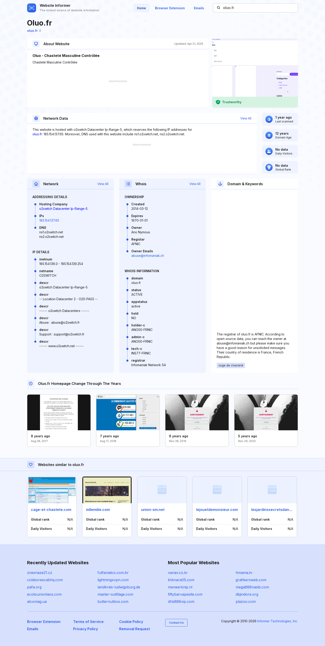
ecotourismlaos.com (44, 594)
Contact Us (176, 622)
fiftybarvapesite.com (185, 594)
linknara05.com (181, 580)
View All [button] (245, 118)
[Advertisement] (117, 94)
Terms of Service (88, 621)
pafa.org (34, 587)
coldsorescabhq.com (45, 580)
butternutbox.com (113, 601)
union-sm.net (153, 509)
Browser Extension (170, 8)
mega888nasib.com (252, 587)
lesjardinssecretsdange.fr (274, 509)
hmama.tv (244, 572)
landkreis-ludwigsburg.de (119, 587)
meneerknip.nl (180, 587)
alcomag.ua (37, 601)
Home (141, 8)
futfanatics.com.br (113, 572)
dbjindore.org (247, 594)
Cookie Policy (131, 621)
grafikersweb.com (251, 580)
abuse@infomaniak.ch (147, 255)
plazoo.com (246, 601)
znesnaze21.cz (39, 572)
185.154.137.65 (49, 220)
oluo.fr (34, 31)
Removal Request (134, 629)
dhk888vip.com (181, 601)
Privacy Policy (85, 629)
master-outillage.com (115, 594)
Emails (199, 8)
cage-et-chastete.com (51, 509)
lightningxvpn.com (113, 580)
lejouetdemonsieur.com (217, 509)
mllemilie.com (98, 509)
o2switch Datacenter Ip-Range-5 (63, 209)
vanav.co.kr (178, 572)
